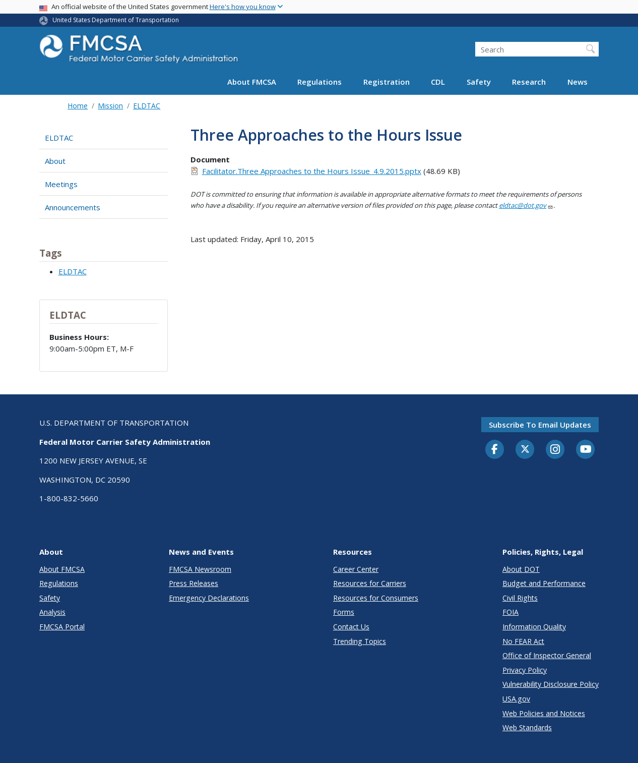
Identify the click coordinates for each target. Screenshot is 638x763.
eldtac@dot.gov (526, 205)
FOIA (510, 612)
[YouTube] (585, 450)
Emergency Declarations (209, 598)
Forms (343, 612)
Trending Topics (359, 641)
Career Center (355, 569)
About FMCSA (251, 82)
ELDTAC (146, 105)
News (577, 82)
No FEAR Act (523, 641)
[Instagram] (555, 450)
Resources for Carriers (369, 583)
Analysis (52, 612)
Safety (479, 82)
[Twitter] (525, 449)
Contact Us (351, 626)
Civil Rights (520, 598)
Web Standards (527, 727)
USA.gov (516, 698)
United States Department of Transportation (115, 20)
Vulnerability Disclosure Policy (550, 684)
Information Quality (534, 626)
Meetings (61, 184)
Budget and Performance (544, 583)
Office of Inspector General (546, 655)
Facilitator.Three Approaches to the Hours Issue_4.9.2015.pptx (311, 171)
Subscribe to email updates (540, 425)
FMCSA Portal (62, 626)
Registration (386, 82)
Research (529, 82)
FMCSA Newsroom (200, 569)
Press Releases (193, 583)
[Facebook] (494, 450)
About (55, 161)
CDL (438, 82)
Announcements (72, 207)
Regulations (319, 82)
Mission (110, 105)
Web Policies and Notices (543, 713)
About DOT (521, 569)
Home (78, 105)
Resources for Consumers (375, 598)
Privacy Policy (524, 670)
